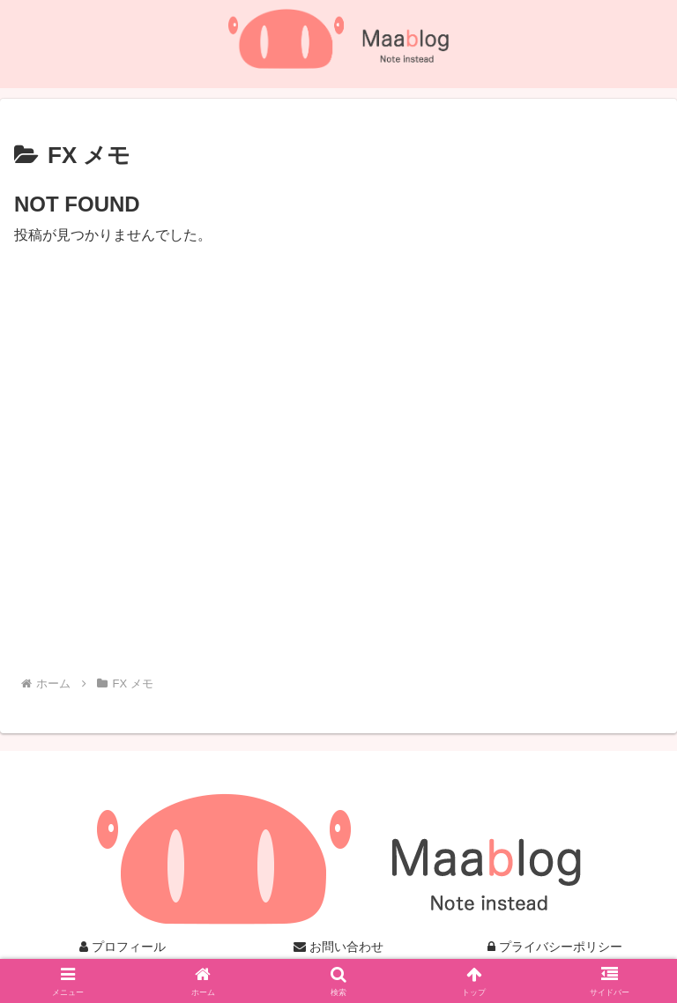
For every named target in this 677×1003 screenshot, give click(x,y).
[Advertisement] (338, 451)
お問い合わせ (338, 947)
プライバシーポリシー (554, 947)
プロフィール (122, 947)
